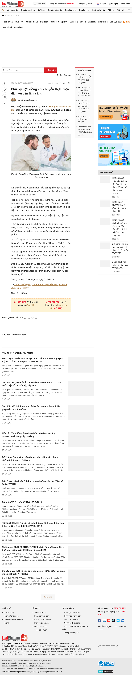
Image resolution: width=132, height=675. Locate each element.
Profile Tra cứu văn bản (14, 619)
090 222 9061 (53, 302)
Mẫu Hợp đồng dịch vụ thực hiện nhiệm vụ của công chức (85, 78)
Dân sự (83, 22)
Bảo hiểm (44, 22)
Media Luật (7, 27)
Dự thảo (41, 10)
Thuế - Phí (19, 22)
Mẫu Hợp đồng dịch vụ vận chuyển (84, 119)
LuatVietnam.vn (8, 506)
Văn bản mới (12, 10)
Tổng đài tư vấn (40, 630)
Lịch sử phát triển (12, 616)
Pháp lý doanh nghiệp (43, 619)
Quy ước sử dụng (71, 619)
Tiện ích (120, 10)
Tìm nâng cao (64, 75)
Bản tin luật (84, 10)
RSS (126, 22)
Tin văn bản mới (55, 10)
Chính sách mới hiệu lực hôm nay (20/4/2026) (120, 265)
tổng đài (30, 305)
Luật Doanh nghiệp (27, 672)
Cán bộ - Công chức (59, 22)
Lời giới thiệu (10, 612)
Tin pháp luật (70, 10)
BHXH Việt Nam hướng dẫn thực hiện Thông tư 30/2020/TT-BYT (84, 91)
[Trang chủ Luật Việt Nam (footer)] (15, 641)
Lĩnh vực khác (116, 22)
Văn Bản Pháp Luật (10, 672)
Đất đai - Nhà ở (32, 22)
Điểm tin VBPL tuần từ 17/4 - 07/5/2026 (22, 502)
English (101, 4)
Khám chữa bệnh (19, 335)
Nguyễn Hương (30, 100)
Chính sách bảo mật (72, 623)
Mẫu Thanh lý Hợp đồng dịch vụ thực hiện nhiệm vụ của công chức (84, 106)
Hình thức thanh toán (72, 616)
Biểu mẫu (92, 22)
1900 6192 (20, 302)
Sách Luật (18, 27)
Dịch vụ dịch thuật (41, 623)
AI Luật (111, 10)
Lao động (74, 22)
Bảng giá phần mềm (72, 612)
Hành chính (8, 22)
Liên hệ (7, 623)
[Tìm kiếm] (50, 70)
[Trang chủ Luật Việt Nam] (13, 4)
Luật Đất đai (41, 672)
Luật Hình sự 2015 (54, 672)
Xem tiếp (48, 597)
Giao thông (103, 22)
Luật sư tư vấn (98, 10)
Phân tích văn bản (41, 616)
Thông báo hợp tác (71, 633)
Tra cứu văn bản (28, 10)
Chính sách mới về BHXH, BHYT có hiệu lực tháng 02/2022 (85, 131)
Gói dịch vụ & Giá (85, 4)
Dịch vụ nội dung (41, 626)
